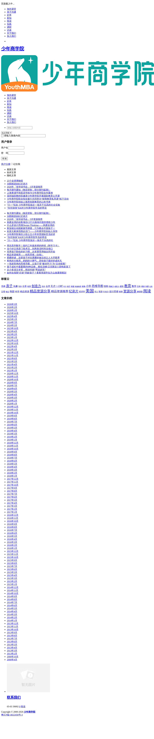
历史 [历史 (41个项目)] (43, 286)
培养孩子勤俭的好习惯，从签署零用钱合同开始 (31, 251)
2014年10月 (12, 593)
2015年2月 (12, 581)
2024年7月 (12, 322)
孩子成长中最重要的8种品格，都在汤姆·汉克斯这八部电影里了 (39, 266)
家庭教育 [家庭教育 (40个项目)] (78, 286)
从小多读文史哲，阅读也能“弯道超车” (26, 269)
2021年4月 (12, 364)
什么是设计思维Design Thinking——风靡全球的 (31, 225)
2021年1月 (12, 370)
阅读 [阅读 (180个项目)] (147, 291)
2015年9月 (12, 560)
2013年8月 (12, 635)
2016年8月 (12, 527)
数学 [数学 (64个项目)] (134, 286)
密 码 (4, 153)
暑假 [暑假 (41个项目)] (143, 286)
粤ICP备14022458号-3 (12, 715)
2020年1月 (12, 403)
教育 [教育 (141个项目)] (127, 286)
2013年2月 (12, 653)
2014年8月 (12, 599)
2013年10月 (12, 629)
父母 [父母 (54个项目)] (3, 291)
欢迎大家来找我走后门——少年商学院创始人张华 (32, 231)
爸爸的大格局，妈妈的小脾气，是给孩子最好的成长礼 (34, 260)
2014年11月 (12, 590)
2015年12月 (12, 551)
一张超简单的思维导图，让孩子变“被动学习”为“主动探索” (36, 263)
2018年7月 (12, 458)
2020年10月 (12, 379)
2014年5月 (12, 608)
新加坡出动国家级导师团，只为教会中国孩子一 (31, 228)
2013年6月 (12, 641)
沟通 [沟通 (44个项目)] (147, 286)
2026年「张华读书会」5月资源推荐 (24, 187)
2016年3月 (12, 542)
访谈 (9, 30)
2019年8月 (12, 418)
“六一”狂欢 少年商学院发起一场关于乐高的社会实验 (33, 205)
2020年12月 (12, 373)
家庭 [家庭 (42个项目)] (72, 286)
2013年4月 (12, 647)
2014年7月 (12, 602)
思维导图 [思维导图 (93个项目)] (97, 286)
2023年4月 (12, 331)
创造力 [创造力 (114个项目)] (36, 286)
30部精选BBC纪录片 (17, 184)
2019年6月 (12, 424)
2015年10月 (12, 557)
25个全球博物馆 (15, 181)
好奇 (9, 15)
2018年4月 (12, 467)
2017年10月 (12, 485)
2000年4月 (12, 659)
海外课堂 (11, 9)
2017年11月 (12, 482)
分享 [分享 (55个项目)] (24, 286)
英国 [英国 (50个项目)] (100, 292)
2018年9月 (12, 452)
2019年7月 (12, 421)
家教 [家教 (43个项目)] (83, 286)
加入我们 (11, 36)
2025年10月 (12, 313)
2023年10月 (12, 328)
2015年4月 (12, 575)
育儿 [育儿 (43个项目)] (96, 292)
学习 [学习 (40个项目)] (64, 286)
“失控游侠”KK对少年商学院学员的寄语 (27, 208)
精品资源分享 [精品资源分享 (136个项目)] (40, 291)
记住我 (15, 164)
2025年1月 (12, 319)
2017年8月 (12, 491)
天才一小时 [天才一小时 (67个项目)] (57, 286)
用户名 (4, 147)
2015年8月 (12, 563)
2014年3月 (12, 614)
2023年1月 (12, 337)
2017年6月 (12, 497)
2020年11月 (12, 376)
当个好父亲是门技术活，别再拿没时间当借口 (30, 248)
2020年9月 (12, 382)
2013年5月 (12, 644)
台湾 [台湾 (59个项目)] (48, 286)
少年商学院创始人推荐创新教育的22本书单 (29, 202)
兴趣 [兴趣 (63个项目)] (15, 286)
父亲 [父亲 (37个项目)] (150, 286)
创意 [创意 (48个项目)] (29, 286)
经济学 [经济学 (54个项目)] (82, 291)
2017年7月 (12, 494)
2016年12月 (12, 515)
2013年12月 (12, 623)
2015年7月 (12, 566)
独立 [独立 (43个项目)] (7, 292)
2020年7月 (12, 385)
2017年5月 (12, 500)
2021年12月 (12, 352)
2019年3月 (12, 434)
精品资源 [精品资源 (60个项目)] (24, 291)
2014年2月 (12, 617)
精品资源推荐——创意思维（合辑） (25, 254)
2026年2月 (12, 307)
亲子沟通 (11, 12)
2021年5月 (12, 361)
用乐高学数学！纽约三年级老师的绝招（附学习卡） (33, 245)
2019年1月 (12, 440)
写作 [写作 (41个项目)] (20, 286)
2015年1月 (12, 584)
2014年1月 (12, 620)
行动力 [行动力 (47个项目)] (106, 292)
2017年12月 (12, 479)
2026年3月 (12, 304)
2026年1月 (12, 310)
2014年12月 (12, 587)
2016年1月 (12, 548)
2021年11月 (12, 355)
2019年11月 (12, 409)
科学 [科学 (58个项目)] (17, 291)
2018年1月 (12, 476)
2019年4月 (12, 431)
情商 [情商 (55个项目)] (106, 286)
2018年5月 (12, 464)
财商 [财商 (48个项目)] (121, 292)
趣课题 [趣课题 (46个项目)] (140, 292)
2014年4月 (12, 611)
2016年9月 (12, 524)
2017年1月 (12, 512)
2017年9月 (12, 488)
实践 (9, 24)
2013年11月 (12, 626)
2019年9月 (12, 415)
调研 (9, 27)
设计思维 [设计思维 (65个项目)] (113, 291)
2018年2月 (12, 473)
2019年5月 (12, 428)
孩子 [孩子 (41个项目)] (68, 286)
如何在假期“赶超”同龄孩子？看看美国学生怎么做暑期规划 (36, 272)
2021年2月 (12, 367)
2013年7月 (12, 638)
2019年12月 (12, 406)
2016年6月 (12, 533)
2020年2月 (12, 400)
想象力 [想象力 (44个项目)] (111, 286)
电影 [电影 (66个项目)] (12, 291)
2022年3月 (12, 349)
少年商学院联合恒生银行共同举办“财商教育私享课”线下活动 (38, 199)
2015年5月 (12, 572)
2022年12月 (12, 340)
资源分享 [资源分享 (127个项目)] (129, 291)
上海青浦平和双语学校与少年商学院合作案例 (30, 193)
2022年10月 (12, 343)
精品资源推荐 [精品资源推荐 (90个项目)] (59, 291)
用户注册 (5, 164)
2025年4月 (12, 316)
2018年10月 (12, 449)
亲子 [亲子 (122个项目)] (9, 286)
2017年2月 (12, 509)
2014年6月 (12, 605)
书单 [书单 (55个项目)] (3, 286)
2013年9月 (12, 632)
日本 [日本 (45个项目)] (139, 286)
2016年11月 (12, 518)
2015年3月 (12, 578)
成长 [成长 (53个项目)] (122, 286)
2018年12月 (12, 443)
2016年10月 (12, 521)
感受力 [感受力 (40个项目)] (116, 286)
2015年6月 (12, 569)
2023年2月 (12, 334)
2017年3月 (12, 506)
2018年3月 (12, 470)
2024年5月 (12, 325)
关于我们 (11, 33)
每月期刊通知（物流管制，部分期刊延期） (29, 190)
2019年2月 (12, 437)
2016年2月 (12, 545)
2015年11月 (12, 554)
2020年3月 (12, 397)
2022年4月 (12, 346)
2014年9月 (12, 596)
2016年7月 (12, 530)
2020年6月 (12, 388)
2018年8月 (12, 455)
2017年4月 (12, 503)
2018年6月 (12, 461)
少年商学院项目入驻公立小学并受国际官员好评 (31, 234)
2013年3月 (12, 650)
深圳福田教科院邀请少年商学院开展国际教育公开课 (33, 196)
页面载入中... (7, 3)
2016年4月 (12, 539)
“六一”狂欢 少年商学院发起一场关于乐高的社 (30, 240)
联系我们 (14, 697)
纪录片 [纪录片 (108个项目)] (73, 291)
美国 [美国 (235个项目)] (90, 291)
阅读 (9, 21)
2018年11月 (12, 446)
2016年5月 (12, 536)
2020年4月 (12, 394)
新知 (9, 18)
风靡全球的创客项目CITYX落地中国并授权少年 (31, 222)
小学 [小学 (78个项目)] (88, 286)
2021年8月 (12, 358)
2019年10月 (12, 412)
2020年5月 (12, 391)
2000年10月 (12, 656)
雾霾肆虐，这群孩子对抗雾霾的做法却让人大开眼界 (33, 257)
